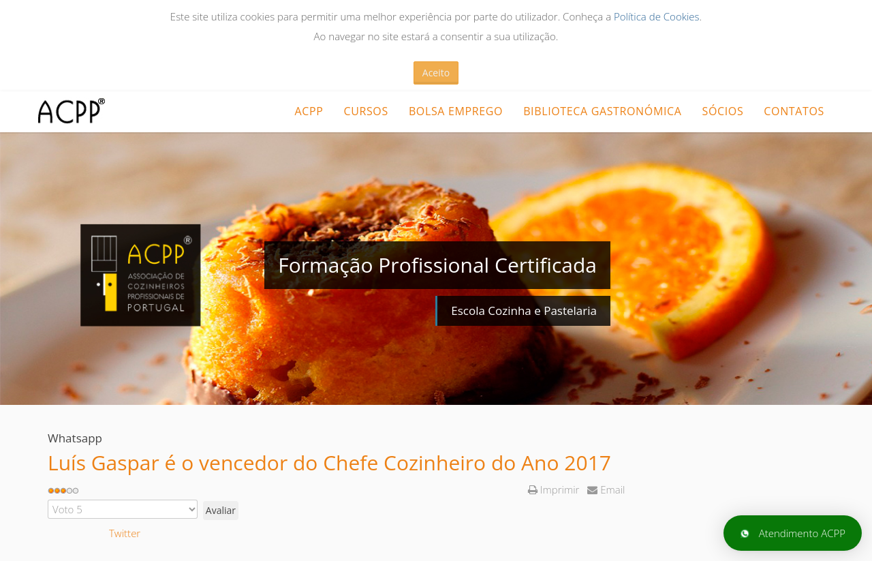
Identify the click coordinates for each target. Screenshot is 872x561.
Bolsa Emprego (456, 111)
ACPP (308, 111)
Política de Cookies (657, 16)
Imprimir (555, 489)
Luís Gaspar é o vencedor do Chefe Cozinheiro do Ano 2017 (329, 462)
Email (606, 489)
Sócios (723, 111)
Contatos (794, 111)
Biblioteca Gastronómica (602, 111)
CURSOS (365, 111)
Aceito (436, 72)
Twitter (124, 533)
